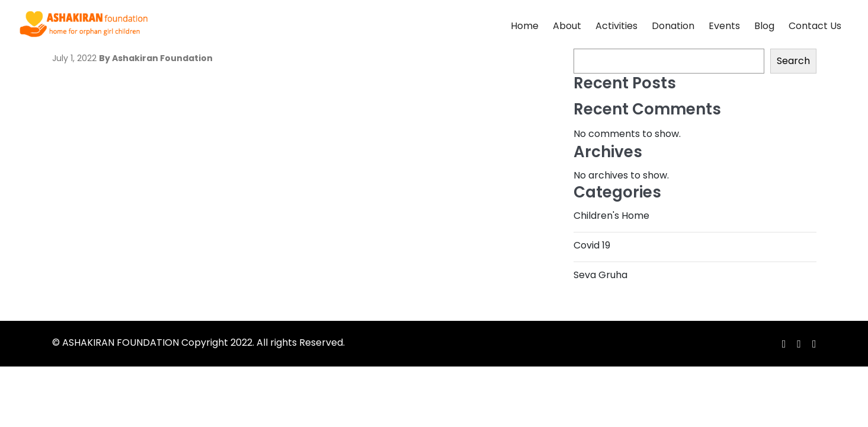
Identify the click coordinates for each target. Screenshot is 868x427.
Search (793, 61)
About (567, 26)
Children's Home (611, 215)
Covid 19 (592, 245)
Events (724, 26)
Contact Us (815, 26)
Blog (764, 26)
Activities (616, 26)
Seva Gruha (600, 275)
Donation (673, 26)
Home (525, 26)
